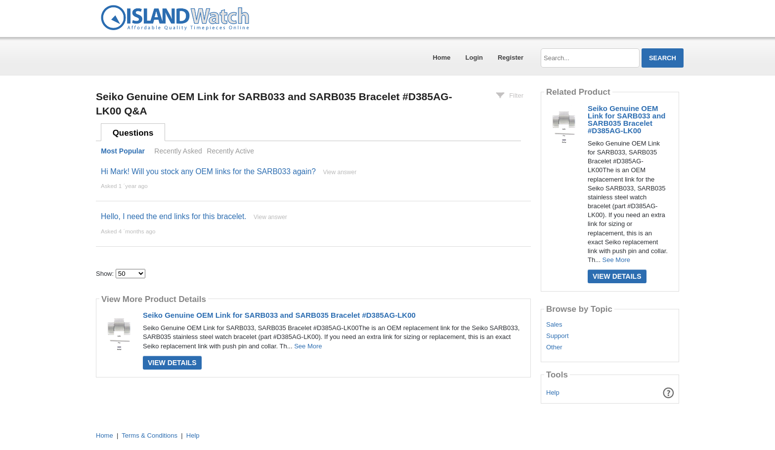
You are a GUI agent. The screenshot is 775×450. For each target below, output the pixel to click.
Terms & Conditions (149, 435)
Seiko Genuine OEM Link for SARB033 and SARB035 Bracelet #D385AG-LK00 (279, 315)
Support (557, 336)
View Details (172, 363)
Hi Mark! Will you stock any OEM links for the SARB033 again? (208, 171)
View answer (339, 172)
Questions (133, 133)
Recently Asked (178, 151)
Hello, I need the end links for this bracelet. (174, 216)
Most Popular (123, 151)
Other (554, 347)
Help (553, 392)
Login (474, 57)
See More (308, 346)
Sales (554, 324)
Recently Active (230, 151)
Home (441, 57)
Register (510, 57)
